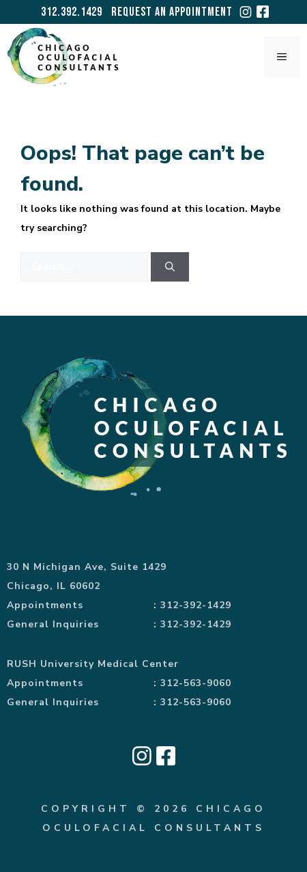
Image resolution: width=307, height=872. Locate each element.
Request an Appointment (172, 12)
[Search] (170, 267)
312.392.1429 (71, 12)
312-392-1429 (195, 605)
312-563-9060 (195, 683)
